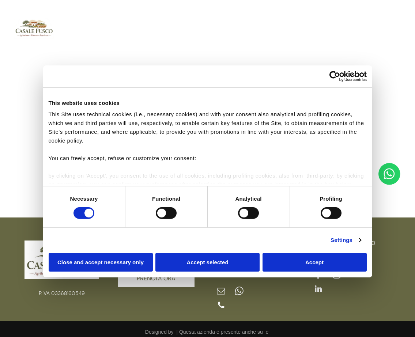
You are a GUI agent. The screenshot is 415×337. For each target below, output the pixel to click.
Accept (314, 259)
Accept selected (207, 259)
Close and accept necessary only (100, 259)
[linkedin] (381, 39)
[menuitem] (83, 18)
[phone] (221, 301)
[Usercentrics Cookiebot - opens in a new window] (335, 73)
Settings (341, 237)
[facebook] (381, 12)
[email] (221, 287)
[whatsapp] (238, 287)
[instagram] (381, 26)
